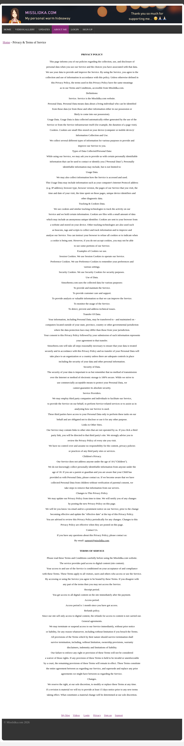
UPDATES (44, 29)
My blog (65, 715)
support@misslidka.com (97, 540)
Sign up (108, 715)
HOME (7, 29)
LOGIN (75, 29)
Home (6, 42)
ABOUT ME (60, 29)
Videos (76, 715)
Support (119, 715)
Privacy (97, 715)
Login (87, 715)
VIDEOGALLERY (25, 29)
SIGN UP (87, 29)
